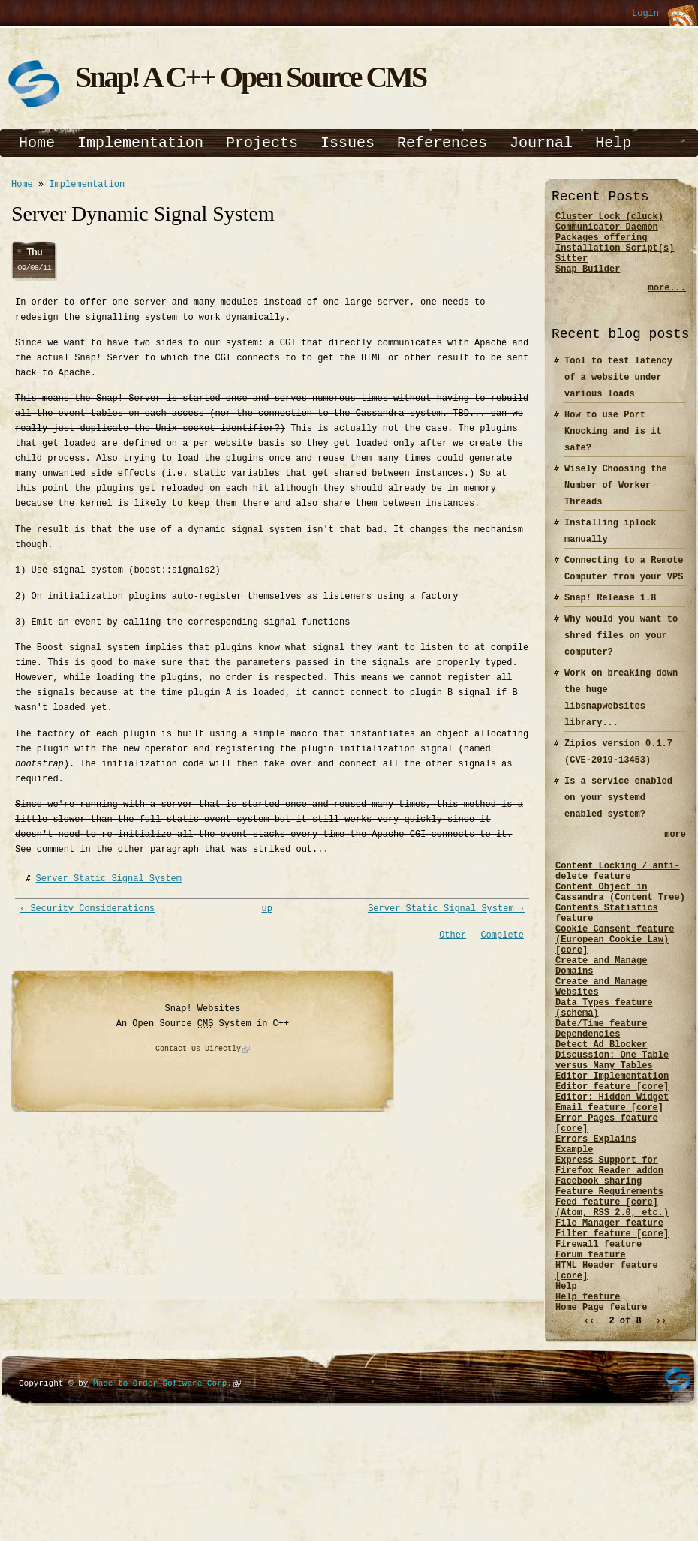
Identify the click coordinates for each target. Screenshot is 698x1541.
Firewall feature (598, 1342)
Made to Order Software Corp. (162, 1495)
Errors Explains (595, 1214)
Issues (347, 143)
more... (667, 301)
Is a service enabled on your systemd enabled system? (618, 811)
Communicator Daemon (606, 230)
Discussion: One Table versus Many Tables (612, 1119)
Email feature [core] (609, 1176)
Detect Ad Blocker (601, 1100)
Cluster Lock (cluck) (609, 218)
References (442, 143)
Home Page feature (601, 1419)
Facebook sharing (598, 1266)
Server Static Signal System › (446, 912)
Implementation (140, 143)
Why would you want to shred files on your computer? (621, 649)
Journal (541, 143)
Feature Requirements (609, 1278)
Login (645, 14)
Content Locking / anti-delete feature (617, 889)
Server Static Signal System (109, 880)
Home (37, 143)
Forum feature (590, 1355)
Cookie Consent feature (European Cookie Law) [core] (614, 972)
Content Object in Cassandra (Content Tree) (620, 915)
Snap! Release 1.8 (610, 611)
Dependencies (587, 1087)
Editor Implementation (612, 1138)
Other (452, 939)
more (675, 849)
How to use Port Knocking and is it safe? (613, 445)
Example (574, 1227)
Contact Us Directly (198, 1054)
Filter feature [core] (612, 1329)
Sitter (571, 269)
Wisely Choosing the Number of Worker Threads (615, 499)
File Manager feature (609, 1317)
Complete (502, 939)
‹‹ (589, 1433)
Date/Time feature (601, 1074)
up (267, 912)
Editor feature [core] (612, 1151)
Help (613, 143)
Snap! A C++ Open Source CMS (250, 77)
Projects (262, 143)
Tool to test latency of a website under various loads (618, 391)
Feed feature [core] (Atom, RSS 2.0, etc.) (612, 1298)
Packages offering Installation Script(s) (614, 250)
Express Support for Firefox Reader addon (609, 1247)
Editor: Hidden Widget (612, 1163)
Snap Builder (587, 281)
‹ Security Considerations (87, 912)
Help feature (587, 1406)
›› (661, 1433)
